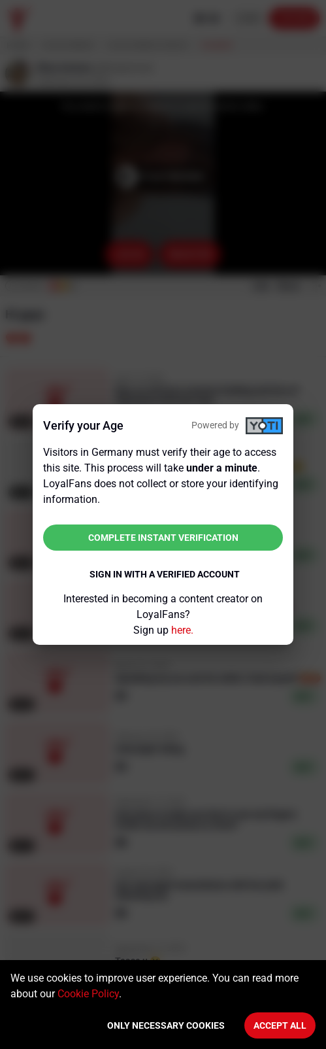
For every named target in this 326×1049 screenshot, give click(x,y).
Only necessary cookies (166, 1025)
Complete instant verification (163, 537)
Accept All (279, 1025)
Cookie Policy (88, 994)
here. (182, 630)
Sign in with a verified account (165, 574)
